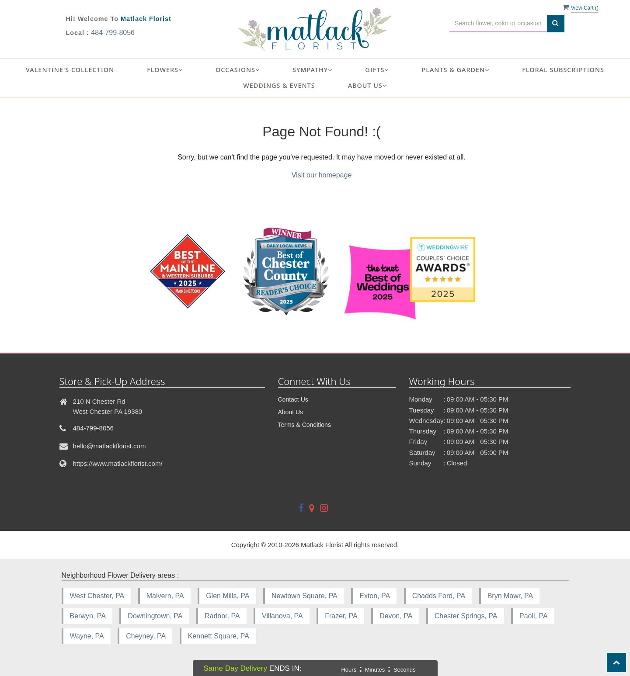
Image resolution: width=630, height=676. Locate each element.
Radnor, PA (222, 616)
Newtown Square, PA (304, 596)
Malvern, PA (165, 596)
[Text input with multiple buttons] (498, 23)
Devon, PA (395, 616)
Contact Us (293, 399)
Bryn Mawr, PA (510, 596)
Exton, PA (374, 596)
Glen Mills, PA (227, 596)
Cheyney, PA (146, 636)
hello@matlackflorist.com (109, 446)
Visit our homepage (322, 175)
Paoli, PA (533, 616)
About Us (290, 412)
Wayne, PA (87, 636)
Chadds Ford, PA (439, 596)
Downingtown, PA (155, 616)
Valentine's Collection (70, 70)
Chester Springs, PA (466, 616)
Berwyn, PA (88, 616)
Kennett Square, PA (218, 636)
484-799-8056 (113, 32)
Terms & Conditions (304, 424)
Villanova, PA (282, 616)
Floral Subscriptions (563, 70)
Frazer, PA (341, 616)
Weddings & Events (279, 85)
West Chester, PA (97, 596)
